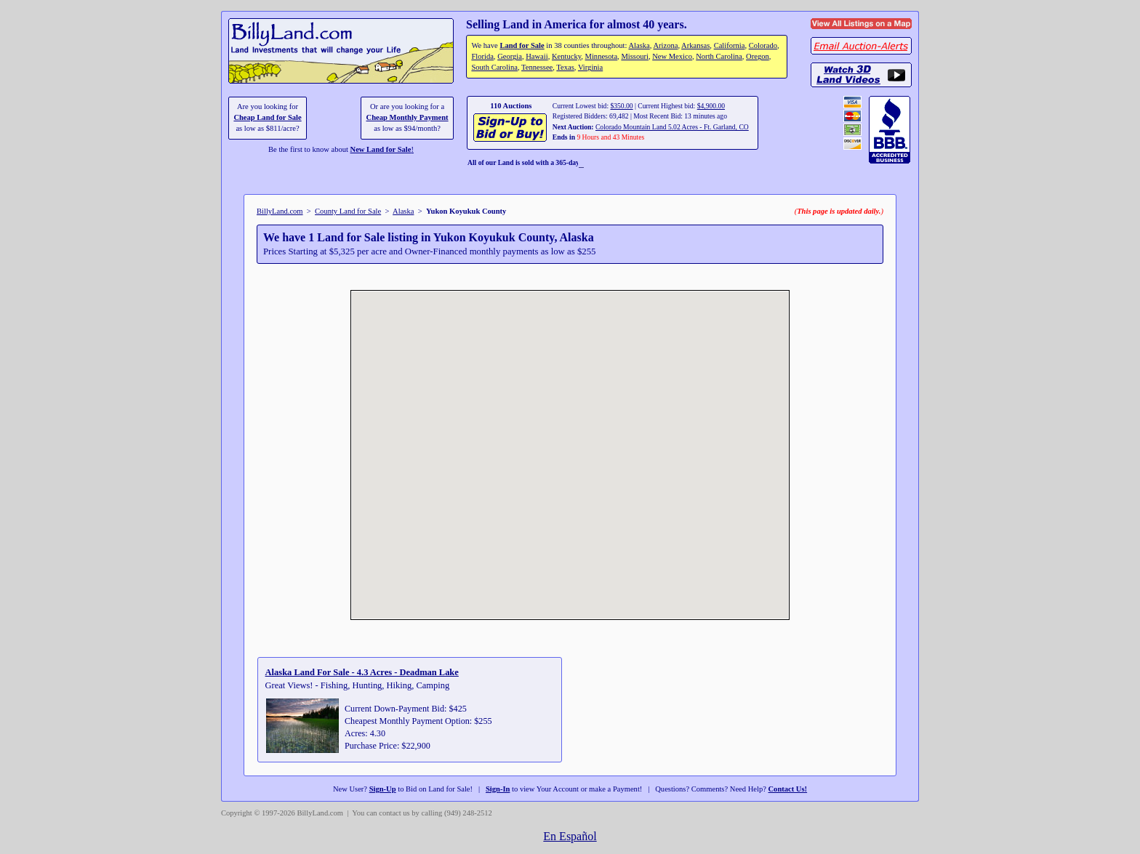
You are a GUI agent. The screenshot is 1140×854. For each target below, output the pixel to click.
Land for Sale (521, 45)
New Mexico (672, 56)
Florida (482, 56)
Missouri (635, 56)
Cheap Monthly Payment (407, 117)
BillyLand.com (280, 211)
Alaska (638, 45)
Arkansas (695, 45)
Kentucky (566, 56)
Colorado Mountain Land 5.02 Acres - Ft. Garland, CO (672, 127)
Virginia (590, 67)
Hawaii (536, 56)
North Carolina (719, 56)
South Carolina (494, 67)
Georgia (509, 56)
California (729, 45)
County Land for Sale (348, 211)
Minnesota (601, 56)
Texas (565, 67)
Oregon (757, 56)
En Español (569, 836)
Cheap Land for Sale (267, 117)
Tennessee (537, 67)
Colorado (763, 45)
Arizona (665, 45)
